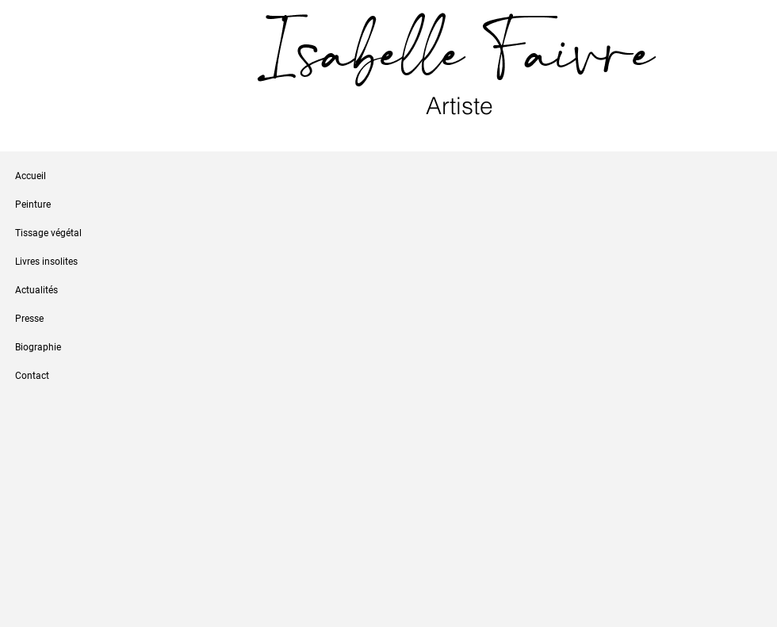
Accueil (30, 176)
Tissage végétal (48, 233)
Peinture (33, 204)
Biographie (38, 347)
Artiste (463, 105)
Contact (32, 375)
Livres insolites (46, 261)
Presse (29, 318)
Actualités (36, 290)
